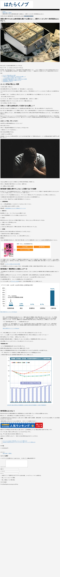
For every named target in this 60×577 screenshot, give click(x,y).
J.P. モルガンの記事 (15, 281)
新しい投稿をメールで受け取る (8, 481)
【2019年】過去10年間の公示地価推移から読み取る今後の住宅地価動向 (22, 405)
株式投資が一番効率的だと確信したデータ (12, 80)
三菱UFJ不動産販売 (42, 405)
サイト (1, 474)
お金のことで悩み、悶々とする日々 (13, 77)
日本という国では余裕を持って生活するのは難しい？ (14, 76)
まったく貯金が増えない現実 (9, 75)
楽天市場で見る (42, 246)
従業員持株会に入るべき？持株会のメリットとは (15, 208)
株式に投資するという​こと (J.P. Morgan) (8, 311)
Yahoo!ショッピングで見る (25, 249)
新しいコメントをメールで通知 (8, 479)
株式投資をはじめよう (8, 81)
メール (2, 472)
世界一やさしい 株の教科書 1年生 (24, 243)
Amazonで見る (25, 246)
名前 (1, 470)
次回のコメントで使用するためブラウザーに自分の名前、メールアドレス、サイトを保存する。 (22, 476)
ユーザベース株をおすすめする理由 (12, 264)
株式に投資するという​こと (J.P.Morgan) (11, 328)
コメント (2, 468)
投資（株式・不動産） (28, 16)
